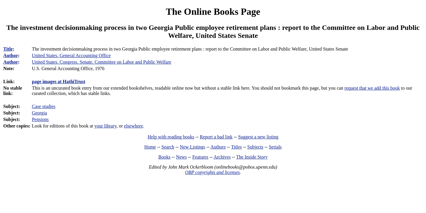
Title (8, 48)
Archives (222, 156)
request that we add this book (372, 88)
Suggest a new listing (258, 136)
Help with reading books (171, 136)
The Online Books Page (213, 11)
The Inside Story (252, 156)
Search (168, 146)
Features (200, 156)
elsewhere (133, 125)
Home (150, 146)
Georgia (39, 112)
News (181, 156)
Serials (275, 146)
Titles (236, 146)
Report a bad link (216, 136)
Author (10, 55)
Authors (218, 146)
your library (105, 125)
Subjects (255, 146)
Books (164, 156)
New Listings (192, 146)
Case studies (44, 106)
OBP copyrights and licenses (212, 172)
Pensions (40, 119)
